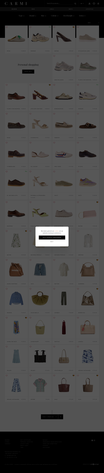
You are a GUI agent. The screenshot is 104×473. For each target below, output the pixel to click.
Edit (51, 241)
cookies (56, 231)
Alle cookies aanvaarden (52, 237)
